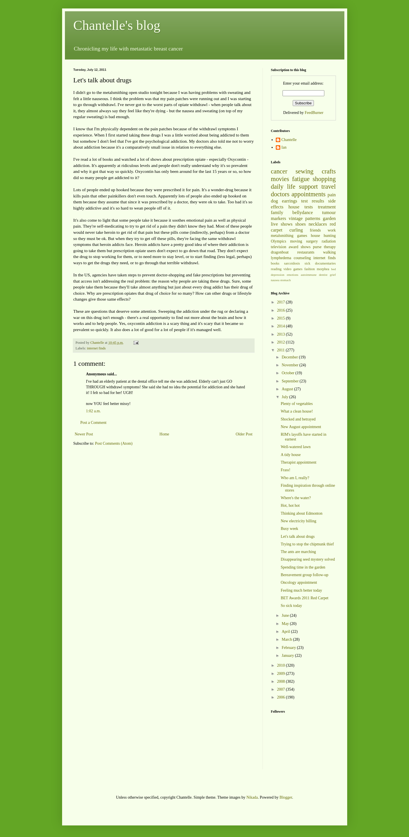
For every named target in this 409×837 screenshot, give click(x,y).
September (290, 381)
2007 (281, 689)
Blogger (285, 797)
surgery (312, 241)
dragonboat (280, 252)
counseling (302, 258)
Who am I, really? (295, 478)
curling (296, 230)
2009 (281, 673)
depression (278, 274)
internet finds (96, 348)
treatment (327, 207)
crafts (329, 171)
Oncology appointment (299, 582)
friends (315, 230)
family (277, 212)
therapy (330, 247)
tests (309, 207)
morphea (323, 269)
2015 (281, 318)
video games (292, 269)
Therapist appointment (298, 462)
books (275, 263)
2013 (281, 334)
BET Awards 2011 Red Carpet (304, 598)
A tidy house (291, 455)
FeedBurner (314, 113)
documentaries (325, 263)
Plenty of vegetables (297, 404)
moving (296, 241)
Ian (283, 147)
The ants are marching (298, 552)
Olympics (278, 241)
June (286, 615)
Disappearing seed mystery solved (308, 559)
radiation (329, 241)
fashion (309, 269)
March (287, 639)
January (288, 655)
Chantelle (289, 140)
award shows (299, 247)
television (278, 247)
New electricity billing (298, 521)
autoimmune (309, 274)
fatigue (301, 178)
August (288, 389)
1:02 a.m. (93, 411)
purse (317, 247)
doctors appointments (298, 194)
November (290, 365)
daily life (283, 186)
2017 (281, 302)
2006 (281, 697)
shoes (300, 224)
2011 (281, 350)
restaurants (305, 252)
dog (274, 201)
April (286, 631)
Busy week (289, 529)
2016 (281, 310)
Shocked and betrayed (298, 419)
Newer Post (84, 434)
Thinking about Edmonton (301, 513)
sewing (304, 171)
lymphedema (281, 258)
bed (333, 269)
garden (329, 218)
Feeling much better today (301, 590)
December (290, 357)
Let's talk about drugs (297, 536)
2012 (281, 342)
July (285, 397)
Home (164, 434)
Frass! (285, 470)
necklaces (318, 224)
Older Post (244, 434)
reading (276, 269)
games (302, 236)
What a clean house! (297, 411)
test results (312, 201)
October (289, 373)
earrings (289, 201)
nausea (275, 280)
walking (329, 252)
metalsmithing (282, 236)
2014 (281, 326)
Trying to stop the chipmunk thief (307, 544)
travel (328, 186)
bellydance (302, 212)
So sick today (291, 605)
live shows (282, 224)
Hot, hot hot (290, 505)
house (293, 207)
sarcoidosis (292, 263)
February (289, 648)
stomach (285, 280)
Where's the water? (296, 498)
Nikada (252, 797)
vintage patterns (304, 218)
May (286, 624)
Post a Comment (93, 422)
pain (332, 194)
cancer (279, 171)
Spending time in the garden (303, 567)
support (308, 186)
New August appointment (301, 427)
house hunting (323, 236)
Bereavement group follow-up (304, 575)
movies (280, 178)
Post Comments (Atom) (114, 443)
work (332, 230)
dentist (323, 274)
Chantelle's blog (117, 25)
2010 (281, 665)
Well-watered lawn (295, 447)
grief (333, 274)
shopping (324, 178)
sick (307, 263)
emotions (292, 274)
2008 (281, 681)
